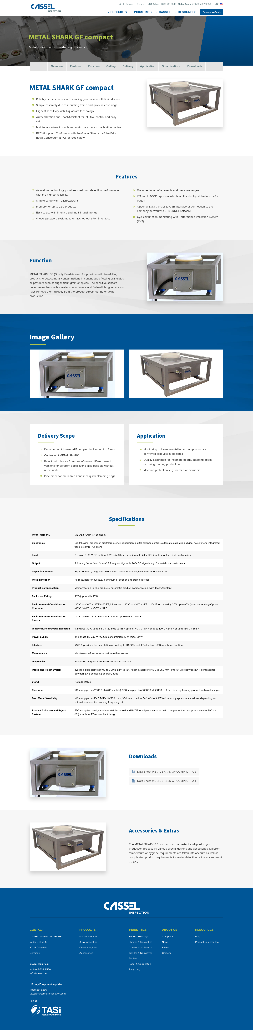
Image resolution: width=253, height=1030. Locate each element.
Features (75, 66)
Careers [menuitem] (140, 4)
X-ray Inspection (88, 942)
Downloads (194, 66)
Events (166, 947)
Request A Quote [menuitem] (212, 12)
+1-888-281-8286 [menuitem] (162, 4)
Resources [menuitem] (187, 12)
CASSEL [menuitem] (165, 12)
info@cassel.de (38, 973)
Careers (166, 953)
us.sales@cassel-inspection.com (48, 993)
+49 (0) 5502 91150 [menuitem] (194, 4)
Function (94, 66)
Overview (57, 66)
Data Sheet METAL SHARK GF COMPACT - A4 (166, 781)
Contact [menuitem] (129, 4)
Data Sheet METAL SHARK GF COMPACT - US (166, 772)
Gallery (111, 66)
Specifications (171, 66)
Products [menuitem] (118, 12)
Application (147, 66)
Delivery (127, 66)
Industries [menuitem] (143, 12)
